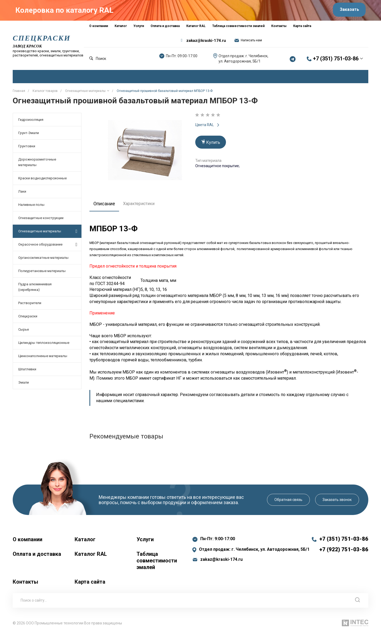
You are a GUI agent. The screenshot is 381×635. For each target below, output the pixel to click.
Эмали (23, 385)
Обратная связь (288, 502)
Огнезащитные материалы (47, 233)
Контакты (25, 584)
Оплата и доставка (37, 556)
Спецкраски (27, 318)
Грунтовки (26, 148)
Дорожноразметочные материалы (37, 164)
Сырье (23, 332)
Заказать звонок (337, 502)
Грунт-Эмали (28, 135)
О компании (27, 541)
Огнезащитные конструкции (41, 220)
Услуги (145, 541)
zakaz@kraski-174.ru (206, 42)
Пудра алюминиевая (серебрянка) (35, 289)
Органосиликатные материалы (43, 260)
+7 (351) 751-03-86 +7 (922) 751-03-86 (343, 546)
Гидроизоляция (30, 122)
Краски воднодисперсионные (42, 180)
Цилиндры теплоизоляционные (43, 345)
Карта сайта (90, 584)
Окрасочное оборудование (47, 246)
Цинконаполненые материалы (42, 358)
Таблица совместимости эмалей (157, 562)
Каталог (85, 541)
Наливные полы (31, 207)
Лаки (22, 194)
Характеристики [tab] (141, 205)
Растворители (29, 305)
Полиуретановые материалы (42, 273)
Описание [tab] (105, 205)
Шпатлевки (27, 371)
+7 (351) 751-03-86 (336, 60)
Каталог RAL (91, 556)
